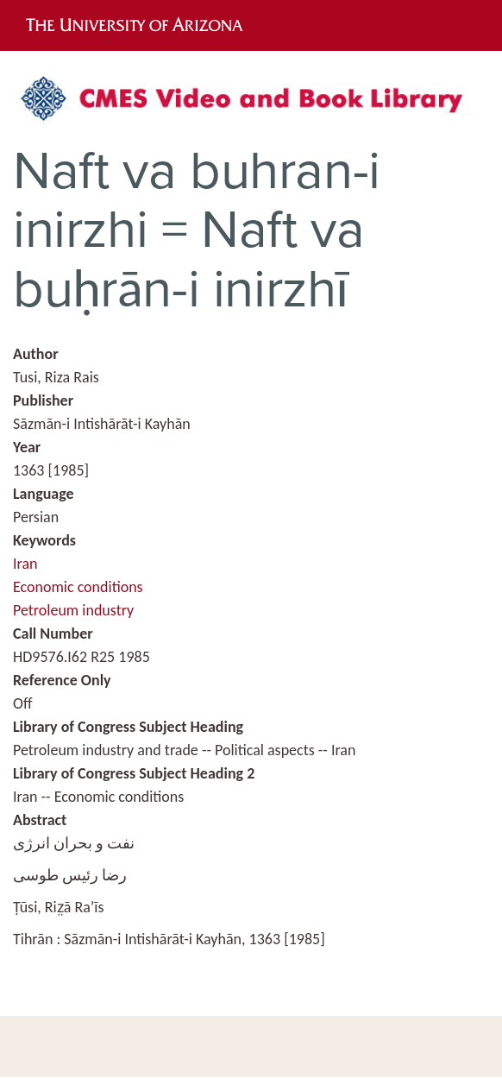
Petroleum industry (73, 610)
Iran (25, 563)
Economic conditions (78, 586)
